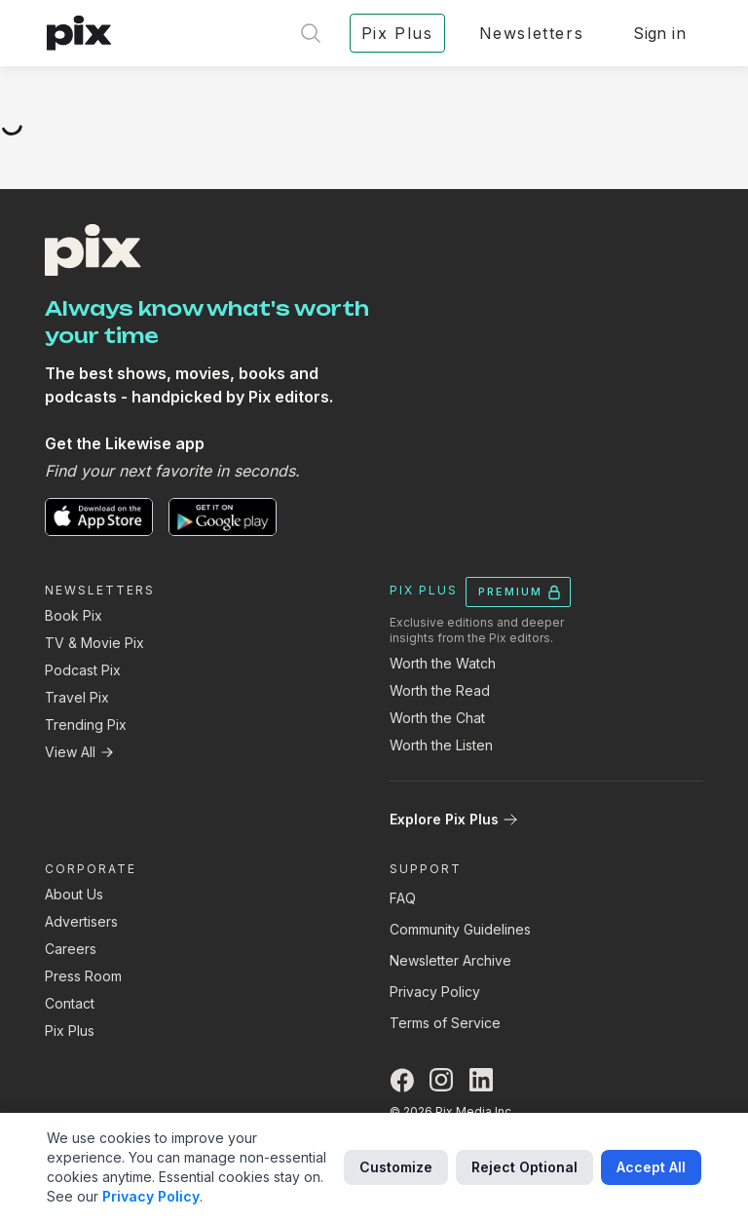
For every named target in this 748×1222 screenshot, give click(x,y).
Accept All (651, 1167)
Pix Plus (69, 1030)
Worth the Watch (443, 663)
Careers (70, 948)
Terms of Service (445, 1022)
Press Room (83, 976)
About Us (74, 894)
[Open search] (310, 33)
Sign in (659, 33)
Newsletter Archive (450, 960)
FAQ (403, 898)
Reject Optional (524, 1167)
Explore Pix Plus (454, 819)
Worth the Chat (437, 717)
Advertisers (81, 921)
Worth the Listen (441, 745)
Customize (395, 1167)
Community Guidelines (460, 929)
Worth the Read (440, 690)
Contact (69, 1003)
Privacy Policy (435, 991)
